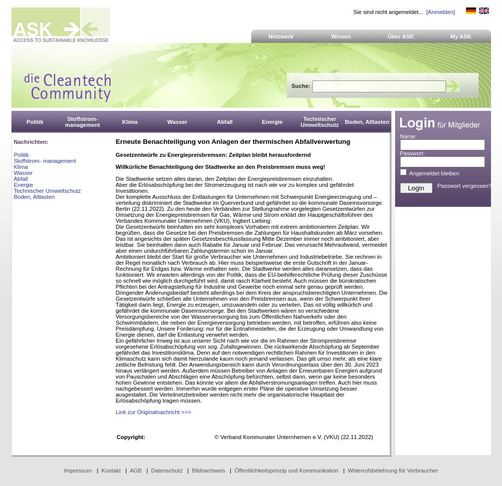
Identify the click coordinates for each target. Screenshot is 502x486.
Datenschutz (166, 471)
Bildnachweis (208, 471)
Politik (21, 155)
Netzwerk (281, 36)
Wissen (341, 36)
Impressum (78, 471)
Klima (21, 167)
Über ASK (401, 36)
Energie (23, 185)
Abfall (21, 179)
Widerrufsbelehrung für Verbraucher (393, 471)
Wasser (23, 173)
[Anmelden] (440, 12)
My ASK (461, 36)
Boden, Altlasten (34, 197)
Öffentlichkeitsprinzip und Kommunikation (286, 471)
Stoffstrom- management (45, 161)
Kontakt (111, 471)
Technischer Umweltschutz (47, 191)
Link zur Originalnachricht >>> (153, 412)
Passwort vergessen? (465, 186)
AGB (136, 471)
